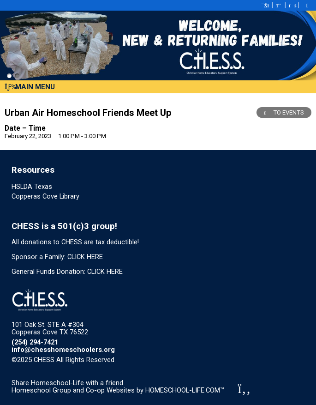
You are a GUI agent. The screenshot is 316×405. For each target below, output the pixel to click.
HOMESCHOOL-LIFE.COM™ (184, 390)
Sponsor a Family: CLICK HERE (57, 257)
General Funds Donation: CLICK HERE (67, 271)
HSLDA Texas (32, 186)
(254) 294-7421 (35, 342)
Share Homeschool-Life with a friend (67, 383)
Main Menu (30, 87)
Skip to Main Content (154, 360)
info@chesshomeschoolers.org (63, 349)
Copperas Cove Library (45, 196)
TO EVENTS (284, 112)
